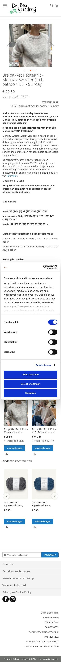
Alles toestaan (30, 374)
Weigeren (30, 393)
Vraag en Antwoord (14, 585)
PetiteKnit (12, 175)
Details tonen (43, 365)
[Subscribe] (50, 554)
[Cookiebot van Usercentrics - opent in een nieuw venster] (43, 267)
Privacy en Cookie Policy (16, 592)
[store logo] (23, 8)
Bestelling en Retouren (16, 571)
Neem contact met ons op (18, 578)
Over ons (7, 564)
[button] (8, 45)
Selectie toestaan (30, 383)
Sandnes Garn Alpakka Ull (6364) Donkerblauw (41, 505)
